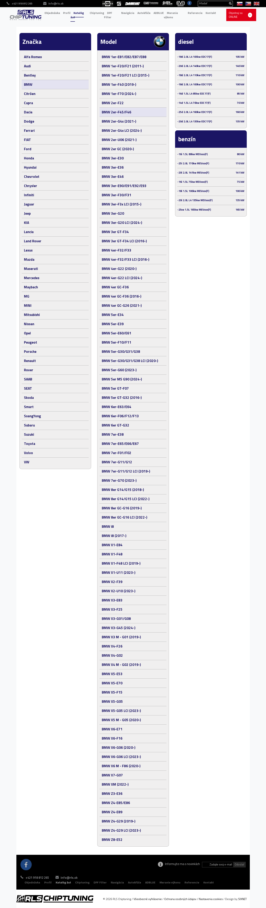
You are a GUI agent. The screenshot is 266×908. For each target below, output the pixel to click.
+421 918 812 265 (37, 877)
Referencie (195, 13)
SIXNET (242, 899)
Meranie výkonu (171, 15)
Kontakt (211, 13)
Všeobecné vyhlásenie (148, 899)
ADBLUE (159, 13)
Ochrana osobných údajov (180, 899)
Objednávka (52, 13)
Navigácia (127, 13)
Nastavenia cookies (211, 899)
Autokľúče (144, 13)
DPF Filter (108, 15)
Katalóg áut (77, 15)
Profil (66, 13)
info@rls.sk (73, 877)
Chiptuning (97, 13)
